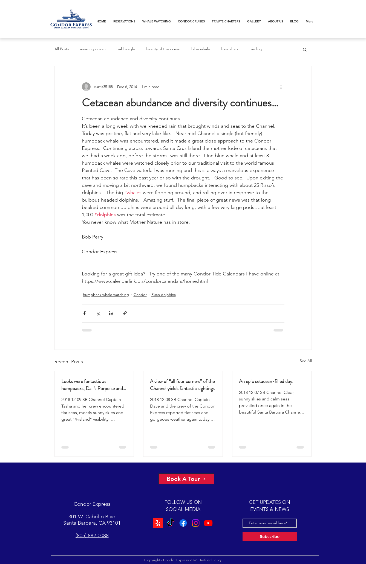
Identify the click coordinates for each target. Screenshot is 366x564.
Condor (140, 294)
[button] (304, 49)
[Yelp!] (158, 523)
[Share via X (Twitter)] (97, 313)
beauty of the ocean (163, 48)
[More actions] (281, 86)
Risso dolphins (163, 294)
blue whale (200, 48)
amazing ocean (93, 48)
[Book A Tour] (186, 478)
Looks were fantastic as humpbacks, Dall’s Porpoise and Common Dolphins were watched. (94, 385)
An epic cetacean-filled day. (266, 381)
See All (306, 360)
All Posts (61, 48)
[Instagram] (196, 523)
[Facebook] (183, 523)
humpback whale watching (106, 294)
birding (256, 48)
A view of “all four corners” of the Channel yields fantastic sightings (182, 385)
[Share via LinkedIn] (111, 313)
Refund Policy (211, 560)
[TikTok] (170, 523)
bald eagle (126, 48)
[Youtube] (208, 523)
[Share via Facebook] (84, 313)
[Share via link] (124, 313)
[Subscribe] (270, 536)
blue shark (230, 48)
